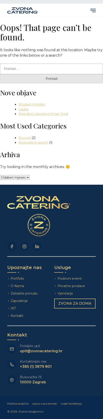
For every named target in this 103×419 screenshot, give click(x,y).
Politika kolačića (18, 403)
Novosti (25, 138)
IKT (13, 308)
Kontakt (17, 316)
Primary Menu (93, 10)
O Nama (17, 286)
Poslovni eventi (70, 278)
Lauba (23, 109)
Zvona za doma (74, 303)
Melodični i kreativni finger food (43, 114)
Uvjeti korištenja (71, 403)
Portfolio (17, 278)
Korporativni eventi (33, 142)
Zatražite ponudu (24, 293)
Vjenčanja (65, 293)
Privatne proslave (71, 286)
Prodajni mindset (32, 104)
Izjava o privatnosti (44, 403)
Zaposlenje (19, 301)
